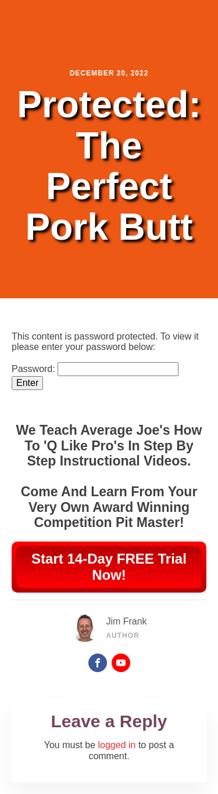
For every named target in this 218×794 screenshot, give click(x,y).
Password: (95, 369)
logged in (117, 745)
